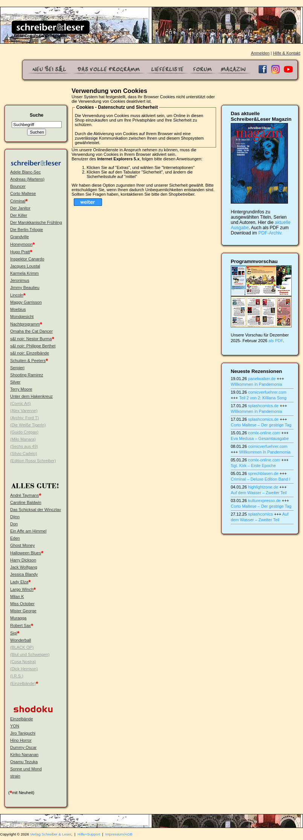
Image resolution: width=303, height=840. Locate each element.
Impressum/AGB (118, 834)
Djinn (15, 516)
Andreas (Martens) (27, 179)
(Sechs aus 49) (24, 446)
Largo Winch (21, 589)
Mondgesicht (21, 316)
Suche (36, 115)
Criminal (17, 201)
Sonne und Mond (26, 769)
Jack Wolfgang (23, 567)
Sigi (13, 633)
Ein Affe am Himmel (28, 531)
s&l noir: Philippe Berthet (32, 346)
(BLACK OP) (21, 647)
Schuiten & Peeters (28, 360)
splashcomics (260, 514)
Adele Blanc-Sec (25, 172)
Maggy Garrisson (26, 302)
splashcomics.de (263, 405)
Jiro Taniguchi (22, 733)
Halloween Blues (25, 553)
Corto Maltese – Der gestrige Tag (261, 425)
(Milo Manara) (23, 439)
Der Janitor (20, 208)
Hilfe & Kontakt (286, 53)
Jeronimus (19, 280)
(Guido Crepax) (24, 432)
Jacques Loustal (25, 266)
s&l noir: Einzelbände (29, 353)
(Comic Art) (20, 403)
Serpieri (17, 367)
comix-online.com (264, 433)
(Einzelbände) (23, 683)
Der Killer (18, 215)
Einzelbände (21, 719)
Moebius (18, 309)
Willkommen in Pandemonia (256, 384)
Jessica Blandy (24, 574)
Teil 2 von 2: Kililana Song (262, 398)
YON (14, 726)
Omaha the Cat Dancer (31, 331)
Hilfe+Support (89, 834)
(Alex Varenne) (24, 410)
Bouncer (18, 186)
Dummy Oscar (23, 747)
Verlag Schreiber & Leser (51, 834)
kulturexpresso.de (264, 500)
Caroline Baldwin (25, 502)
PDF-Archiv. (270, 233)
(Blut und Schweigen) (30, 654)
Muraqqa (18, 618)
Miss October (22, 603)
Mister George (23, 611)
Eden (15, 538)
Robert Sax (20, 625)
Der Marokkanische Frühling (36, 222)
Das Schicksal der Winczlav (35, 509)
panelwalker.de (262, 378)
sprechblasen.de (263, 473)
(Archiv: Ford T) (24, 417)
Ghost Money (22, 545)
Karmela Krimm (24, 273)
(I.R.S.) (16, 676)
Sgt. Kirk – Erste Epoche (253, 465)
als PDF (275, 340)
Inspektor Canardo (27, 259)
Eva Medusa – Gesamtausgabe (260, 438)
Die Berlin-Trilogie (26, 229)
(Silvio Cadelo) (23, 453)
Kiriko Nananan (24, 754)
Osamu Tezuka (24, 761)
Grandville (19, 236)
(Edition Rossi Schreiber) (33, 460)
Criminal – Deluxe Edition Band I (260, 479)
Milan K (17, 596)
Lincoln (16, 295)
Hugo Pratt (20, 252)
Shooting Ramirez (26, 375)
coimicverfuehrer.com (268, 446)
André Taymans (24, 495)
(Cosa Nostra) (23, 661)
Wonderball (20, 640)
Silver (15, 382)
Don (14, 524)
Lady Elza (19, 582)
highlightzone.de (263, 487)
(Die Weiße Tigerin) (28, 425)
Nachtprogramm (25, 324)
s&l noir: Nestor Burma (31, 338)
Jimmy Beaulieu (25, 287)
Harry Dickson (23, 560)
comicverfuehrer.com (267, 392)
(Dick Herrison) (24, 669)
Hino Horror (21, 740)
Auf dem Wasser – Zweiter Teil (259, 492)
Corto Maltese (23, 193)
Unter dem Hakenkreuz (31, 396)
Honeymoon (21, 244)
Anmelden (260, 53)
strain (15, 776)
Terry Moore (21, 389)
